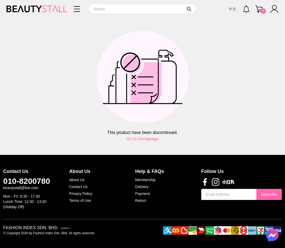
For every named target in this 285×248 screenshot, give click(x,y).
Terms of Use (80, 200)
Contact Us (78, 187)
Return (140, 200)
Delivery (142, 187)
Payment (142, 194)
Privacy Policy (80, 194)
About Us (77, 180)
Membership (145, 180)
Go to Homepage (142, 139)
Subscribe (269, 194)
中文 (232, 9)
